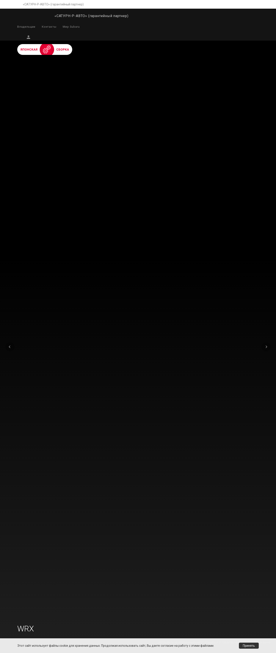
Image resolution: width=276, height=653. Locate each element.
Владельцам (26, 26)
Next (266, 346)
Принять (249, 645)
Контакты (49, 26)
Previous (9, 346)
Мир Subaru (71, 26)
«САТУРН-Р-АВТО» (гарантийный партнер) (53, 4)
